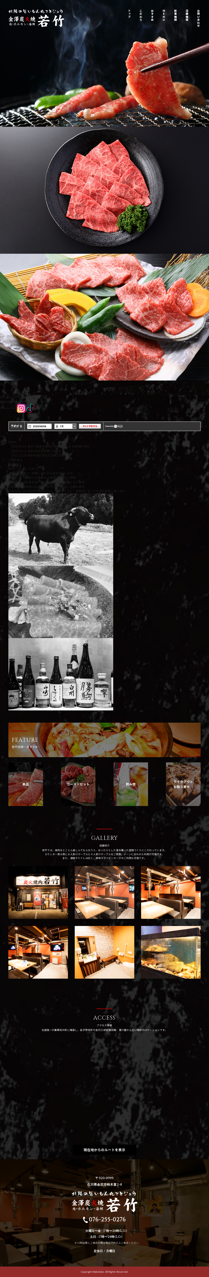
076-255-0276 (104, 1219)
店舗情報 (187, 16)
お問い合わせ (198, 19)
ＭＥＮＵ (164, 16)
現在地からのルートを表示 (104, 1149)
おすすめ (152, 16)
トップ (129, 14)
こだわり (141, 16)
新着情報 (175, 16)
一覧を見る (15, 460)
